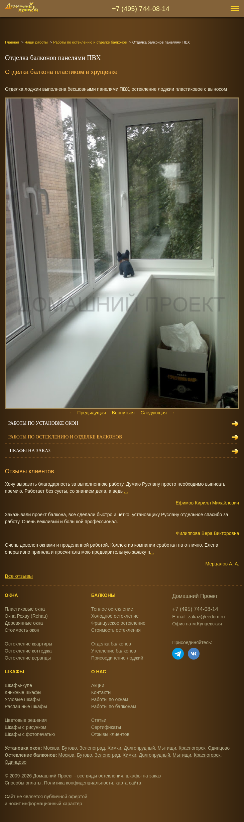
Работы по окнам (109, 699)
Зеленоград (92, 748)
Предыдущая (91, 412)
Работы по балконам (113, 706)
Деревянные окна (24, 623)
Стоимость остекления (116, 630)
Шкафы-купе (18, 685)
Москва (51, 748)
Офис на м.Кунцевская (197, 623)
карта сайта (128, 782)
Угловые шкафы (22, 699)
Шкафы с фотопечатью (30, 734)
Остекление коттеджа (28, 651)
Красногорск (192, 748)
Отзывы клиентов (110, 734)
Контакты (101, 692)
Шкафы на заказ (29, 450)
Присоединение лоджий (117, 658)
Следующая (154, 412)
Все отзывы (19, 576)
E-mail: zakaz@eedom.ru (198, 616)
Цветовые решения (26, 720)
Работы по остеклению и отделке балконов (90, 42)
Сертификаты (106, 727)
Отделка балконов (111, 643)
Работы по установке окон (43, 423)
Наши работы (35, 42)
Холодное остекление (115, 616)
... (126, 491)
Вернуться (123, 412)
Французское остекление (118, 623)
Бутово (69, 748)
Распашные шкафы (26, 706)
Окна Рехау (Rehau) (26, 616)
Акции (97, 685)
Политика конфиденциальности (78, 782)
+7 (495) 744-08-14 (140, 8)
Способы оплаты (23, 782)
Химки (114, 748)
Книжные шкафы (23, 692)
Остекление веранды (28, 658)
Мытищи (166, 748)
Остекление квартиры (28, 643)
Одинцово (219, 748)
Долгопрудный (139, 748)
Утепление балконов (113, 651)
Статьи (98, 720)
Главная (12, 42)
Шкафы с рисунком (25, 727)
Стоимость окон (22, 630)
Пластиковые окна (25, 609)
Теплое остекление (112, 609)
